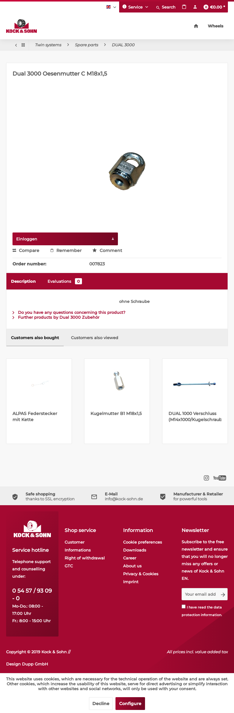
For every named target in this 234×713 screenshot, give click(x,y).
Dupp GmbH (35, 664)
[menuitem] (166, 7)
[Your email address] (200, 594)
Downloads (134, 550)
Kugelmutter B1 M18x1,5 (116, 413)
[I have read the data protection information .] (184, 606)
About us (132, 565)
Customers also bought (35, 337)
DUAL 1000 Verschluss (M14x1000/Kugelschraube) (195, 416)
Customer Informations (78, 546)
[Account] (195, 7)
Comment (107, 250)
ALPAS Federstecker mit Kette (34, 416)
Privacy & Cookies (140, 573)
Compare (25, 250)
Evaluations (65, 281)
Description (23, 281)
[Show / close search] (166, 7)
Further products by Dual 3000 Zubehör (55, 317)
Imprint (130, 581)
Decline (100, 703)
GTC (69, 565)
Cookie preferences (142, 542)
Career (129, 557)
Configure (130, 703)
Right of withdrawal (85, 557)
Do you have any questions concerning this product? (68, 312)
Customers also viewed (94, 337)
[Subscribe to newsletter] (223, 594)
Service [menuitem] (133, 6)
